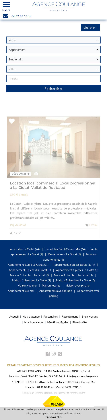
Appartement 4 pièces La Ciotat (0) (77, 270)
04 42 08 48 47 (29, 376)
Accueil (14, 316)
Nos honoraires (33, 322)
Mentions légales (58, 322)
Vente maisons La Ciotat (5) (64, 254)
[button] (53, 40)
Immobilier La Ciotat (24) (24, 249)
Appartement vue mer (21, 291)
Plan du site (79, 322)
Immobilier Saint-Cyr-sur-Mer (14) (65, 249)
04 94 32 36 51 (73, 387)
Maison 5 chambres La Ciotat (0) (75, 280)
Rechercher (53, 88)
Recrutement (70, 316)
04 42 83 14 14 (56, 376)
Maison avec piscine (77, 285)
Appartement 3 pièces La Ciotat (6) (30, 270)
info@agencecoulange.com (82, 376)
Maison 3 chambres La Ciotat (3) (73, 275)
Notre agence (31, 316)
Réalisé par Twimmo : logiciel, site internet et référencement (53, 392)
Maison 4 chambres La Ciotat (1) (31, 280)
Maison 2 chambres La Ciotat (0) (29, 275)
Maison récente (51, 285)
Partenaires (50, 316)
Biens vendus (90, 316)
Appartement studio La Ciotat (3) (28, 264)
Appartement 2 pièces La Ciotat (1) (74, 264)
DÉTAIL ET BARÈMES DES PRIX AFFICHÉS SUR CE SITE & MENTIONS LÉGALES (53, 365)
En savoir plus (54, 417)
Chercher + (90, 27)
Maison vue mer (27, 285)
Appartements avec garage (55, 291)
